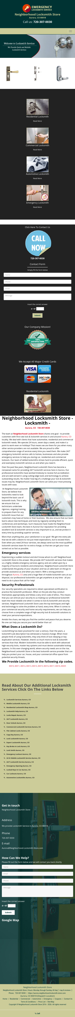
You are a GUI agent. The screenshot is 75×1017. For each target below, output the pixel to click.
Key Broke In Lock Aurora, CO (18, 746)
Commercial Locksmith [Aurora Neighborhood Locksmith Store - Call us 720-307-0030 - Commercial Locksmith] (37, 145)
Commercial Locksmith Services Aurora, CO (23, 727)
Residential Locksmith (37, 391)
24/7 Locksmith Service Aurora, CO (20, 762)
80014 (34, 666)
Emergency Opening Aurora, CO (18, 766)
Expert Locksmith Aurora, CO (17, 742)
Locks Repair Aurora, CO (16, 715)
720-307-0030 (42, 22)
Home (5, 999)
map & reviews (65, 990)
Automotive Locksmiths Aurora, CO (20, 777)
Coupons (58, 999)
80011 (17, 666)
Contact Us (68, 999)
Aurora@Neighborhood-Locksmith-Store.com (22, 848)
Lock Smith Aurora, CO (15, 750)
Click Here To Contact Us (37, 227)
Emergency (48, 999)
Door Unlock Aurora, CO (15, 723)
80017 (52, 666)
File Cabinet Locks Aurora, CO (18, 731)
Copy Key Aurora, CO (14, 735)
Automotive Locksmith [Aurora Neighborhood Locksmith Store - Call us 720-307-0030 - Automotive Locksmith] (37, 173)
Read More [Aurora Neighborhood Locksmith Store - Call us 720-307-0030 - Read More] (37, 121)
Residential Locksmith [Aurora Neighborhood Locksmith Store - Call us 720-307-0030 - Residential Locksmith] (37, 116)
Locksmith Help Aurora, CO (17, 711)
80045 (63, 666)
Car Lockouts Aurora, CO (16, 774)
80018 (57, 666)
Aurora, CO (30, 428)
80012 (23, 666)
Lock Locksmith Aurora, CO (17, 738)
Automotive (36, 999)
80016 (46, 666)
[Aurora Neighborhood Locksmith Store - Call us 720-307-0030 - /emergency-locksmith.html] (37, 192)
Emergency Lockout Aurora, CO (18, 754)
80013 (28, 666)
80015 (40, 666)
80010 (11, 666)
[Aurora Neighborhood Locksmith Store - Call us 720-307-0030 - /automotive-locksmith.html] (37, 164)
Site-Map (50, 1002)
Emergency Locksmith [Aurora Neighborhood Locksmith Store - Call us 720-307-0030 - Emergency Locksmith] (37, 202)
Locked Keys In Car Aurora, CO (18, 770)
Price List (41, 1002)
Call (37, 1013)
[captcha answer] (40, 309)
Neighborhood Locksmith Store (28, 433)
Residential (14, 999)
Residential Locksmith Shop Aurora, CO (21, 707)
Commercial (25, 999)
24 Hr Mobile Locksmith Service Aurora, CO (23, 758)
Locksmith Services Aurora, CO (18, 700)
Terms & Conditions (28, 1002)
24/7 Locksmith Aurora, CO (17, 719)
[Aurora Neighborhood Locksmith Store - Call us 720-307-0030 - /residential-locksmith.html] (37, 106)
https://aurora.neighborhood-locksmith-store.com (47, 993)
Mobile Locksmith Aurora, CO (18, 703)
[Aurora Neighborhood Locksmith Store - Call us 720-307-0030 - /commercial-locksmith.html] (37, 135)
